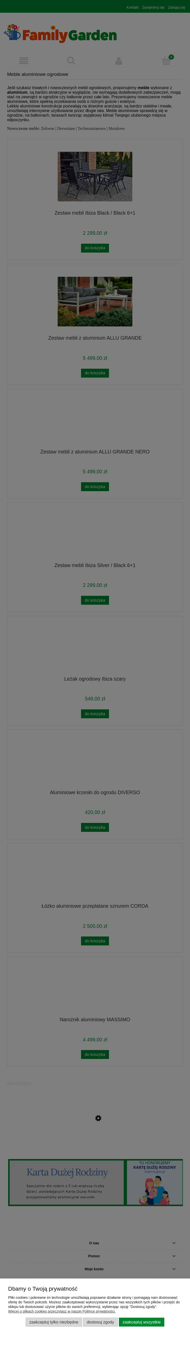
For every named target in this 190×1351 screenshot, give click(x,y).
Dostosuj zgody (100, 1322)
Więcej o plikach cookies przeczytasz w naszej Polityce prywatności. (62, 1311)
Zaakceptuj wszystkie (141, 1322)
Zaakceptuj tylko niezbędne (53, 1322)
